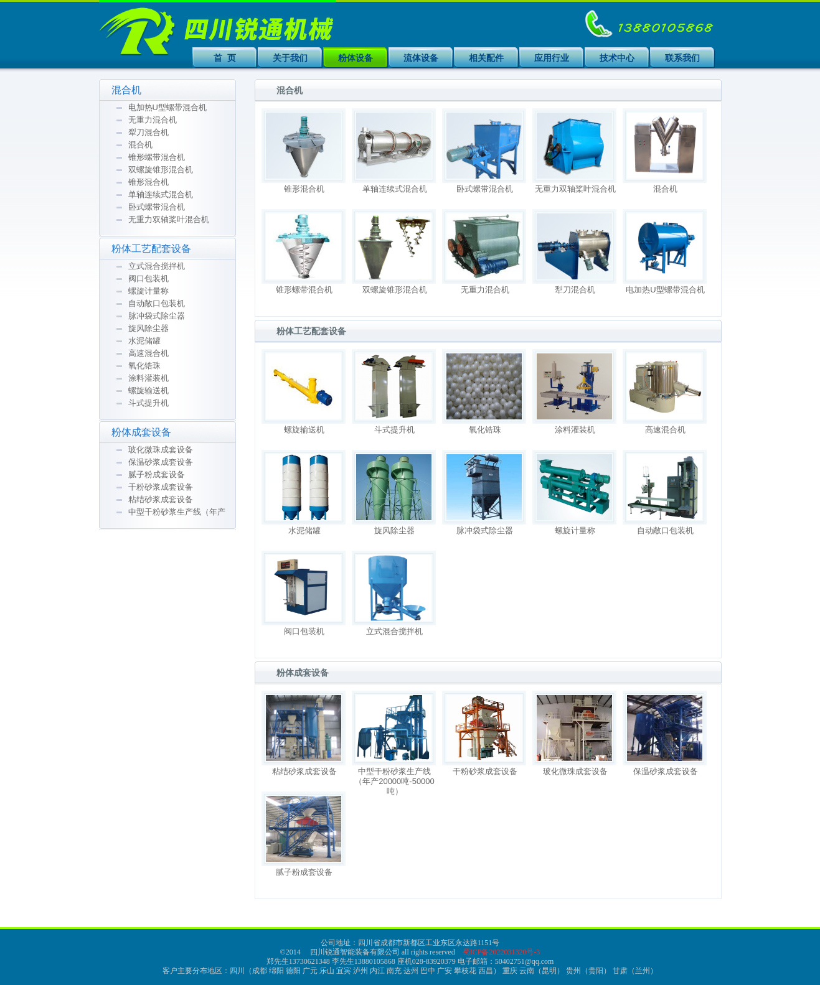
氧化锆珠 (144, 365)
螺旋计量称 (148, 291)
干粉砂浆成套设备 (160, 487)
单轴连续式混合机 (160, 194)
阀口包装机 (148, 278)
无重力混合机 (152, 119)
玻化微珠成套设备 (160, 449)
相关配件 (486, 58)
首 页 (225, 58)
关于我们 (290, 58)
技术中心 (617, 58)
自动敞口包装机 (156, 303)
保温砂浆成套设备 (160, 462)
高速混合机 (148, 353)
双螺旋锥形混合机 (160, 169)
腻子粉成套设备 (156, 474)
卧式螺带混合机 (156, 207)
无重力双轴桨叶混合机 (168, 219)
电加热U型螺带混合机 (167, 107)
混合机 (140, 144)
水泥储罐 (144, 340)
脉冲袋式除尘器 (156, 315)
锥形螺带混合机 (156, 157)
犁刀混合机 (148, 132)
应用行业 (551, 58)
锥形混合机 (148, 182)
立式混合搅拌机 (156, 266)
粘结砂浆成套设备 (160, 499)
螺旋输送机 (148, 390)
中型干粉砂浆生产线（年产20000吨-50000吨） (176, 518)
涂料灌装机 (148, 378)
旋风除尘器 (148, 328)
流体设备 (420, 58)
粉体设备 (355, 58)
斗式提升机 (148, 403)
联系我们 (682, 58)
